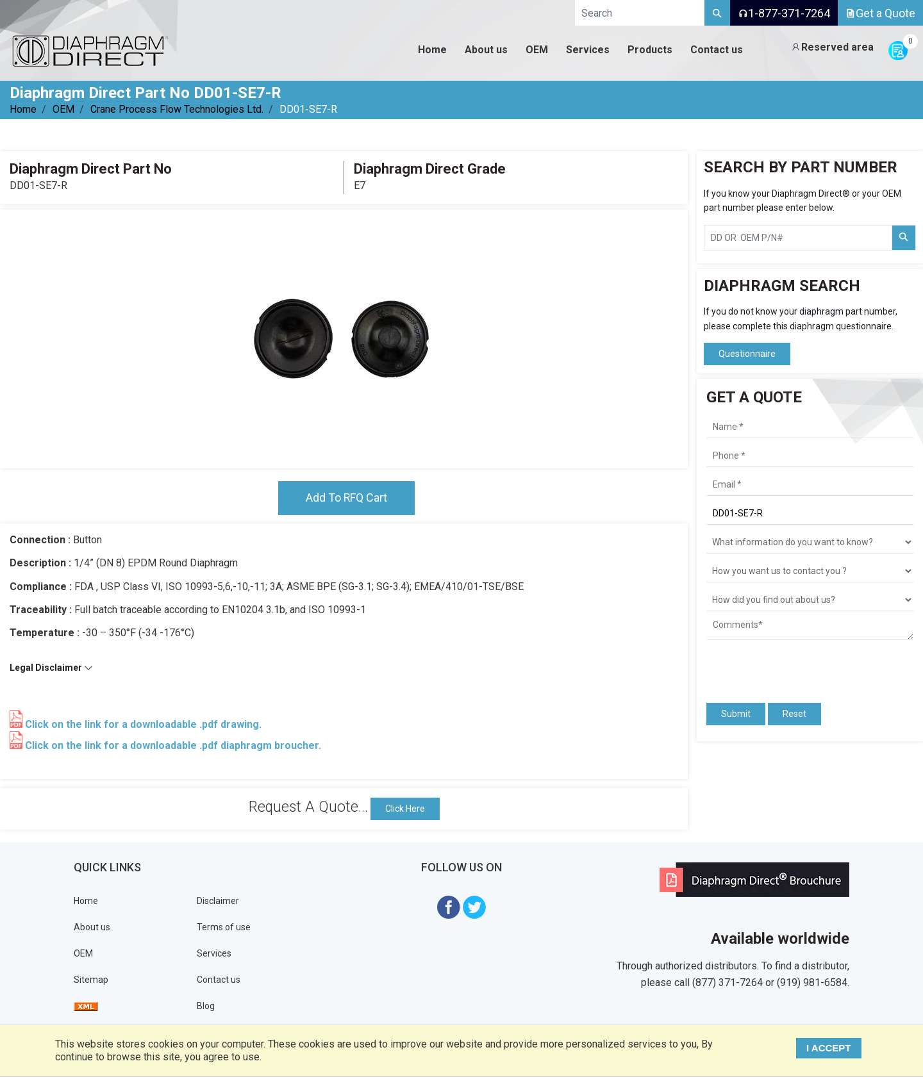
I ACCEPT (829, 1047)
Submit (736, 714)
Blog (206, 1006)
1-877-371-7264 (784, 13)
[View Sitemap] (86, 1006)
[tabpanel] (343, 339)
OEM (63, 109)
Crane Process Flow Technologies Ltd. (176, 109)
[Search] (717, 13)
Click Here (405, 808)
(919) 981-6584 (812, 982)
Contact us (218, 979)
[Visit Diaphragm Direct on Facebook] (448, 906)
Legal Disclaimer (51, 668)
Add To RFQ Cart (346, 498)
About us (92, 927)
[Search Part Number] (904, 238)
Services (214, 953)
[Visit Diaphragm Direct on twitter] (474, 906)
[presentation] (781, 665)
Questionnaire (747, 354)
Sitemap (91, 979)
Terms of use (224, 927)
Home (23, 109)
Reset (794, 714)
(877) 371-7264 (727, 982)
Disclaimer (218, 901)
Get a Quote (880, 13)
